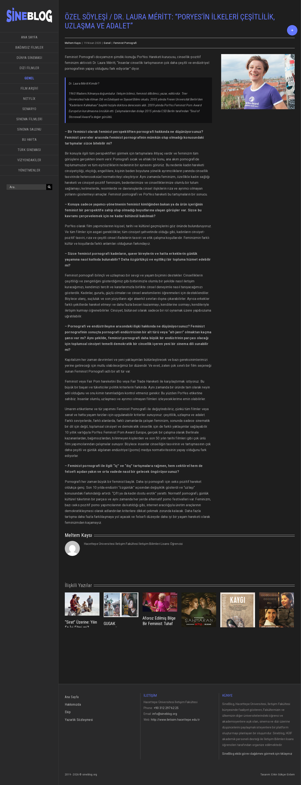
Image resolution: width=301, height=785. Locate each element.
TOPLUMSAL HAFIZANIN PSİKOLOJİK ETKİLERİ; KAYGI (233, 656)
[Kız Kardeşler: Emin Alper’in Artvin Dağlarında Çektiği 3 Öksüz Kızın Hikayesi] (276, 617)
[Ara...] (26, 187)
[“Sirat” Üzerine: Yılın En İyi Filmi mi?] (82, 603)
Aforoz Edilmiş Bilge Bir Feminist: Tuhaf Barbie (159, 624)
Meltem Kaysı (73, 43)
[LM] (258, 81)
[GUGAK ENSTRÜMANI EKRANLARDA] (121, 604)
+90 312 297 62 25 (166, 708)
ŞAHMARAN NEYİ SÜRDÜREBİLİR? (196, 636)
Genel (107, 43)
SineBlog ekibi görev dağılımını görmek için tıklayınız (257, 753)
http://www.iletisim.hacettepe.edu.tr (175, 719)
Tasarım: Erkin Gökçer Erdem (277, 774)
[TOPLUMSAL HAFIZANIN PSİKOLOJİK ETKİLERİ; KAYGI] (237, 617)
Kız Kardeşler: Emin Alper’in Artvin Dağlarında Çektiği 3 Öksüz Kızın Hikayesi (276, 656)
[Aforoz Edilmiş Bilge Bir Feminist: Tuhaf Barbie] (160, 602)
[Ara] (49, 187)
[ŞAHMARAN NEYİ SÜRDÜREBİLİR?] (198, 609)
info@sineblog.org (164, 713)
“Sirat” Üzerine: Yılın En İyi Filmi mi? (81, 625)
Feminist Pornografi (125, 43)
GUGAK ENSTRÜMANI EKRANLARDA (115, 629)
